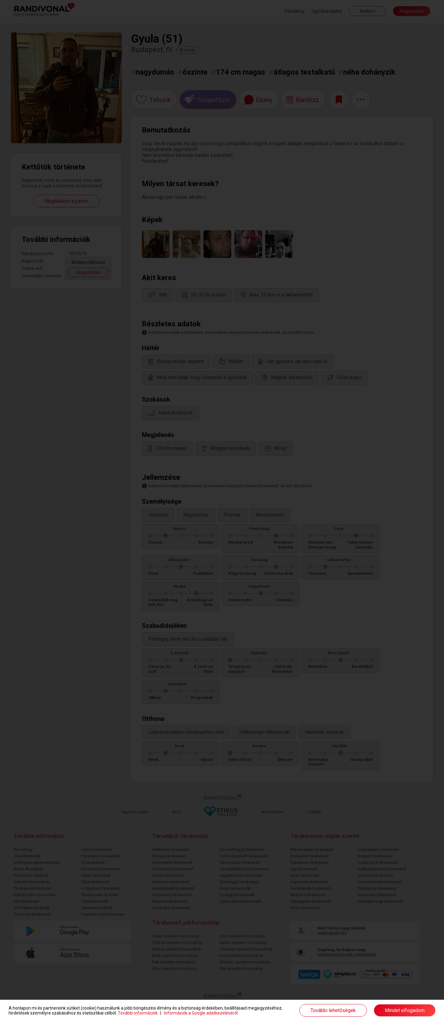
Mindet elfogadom (405, 1010)
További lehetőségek (333, 1010)
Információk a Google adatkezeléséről (201, 1013)
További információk (138, 1013)
